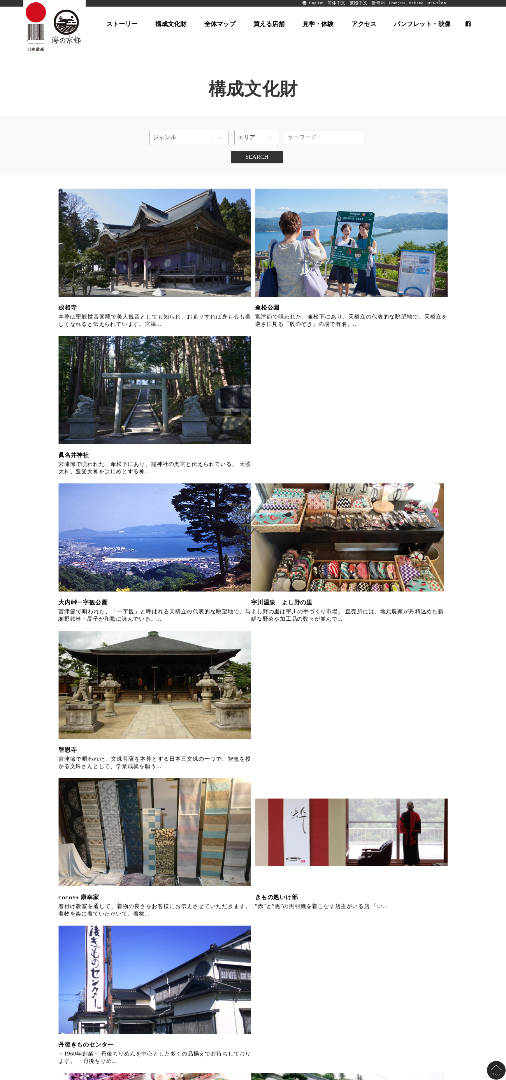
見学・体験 (153, 981)
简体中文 (336, 3)
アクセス (150, 992)
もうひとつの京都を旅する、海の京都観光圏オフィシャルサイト (297, 764)
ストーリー (75, 970)
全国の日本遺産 (79, 1021)
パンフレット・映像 (243, 958)
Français (397, 3)
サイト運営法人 (120, 1021)
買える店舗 (153, 970)
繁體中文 (359, 3)
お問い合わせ (155, 1021)
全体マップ (153, 958)
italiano (416, 3)
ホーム (69, 958)
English (316, 3)
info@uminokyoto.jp (222, 1044)
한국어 (378, 3)
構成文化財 (75, 981)
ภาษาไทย (436, 3)
